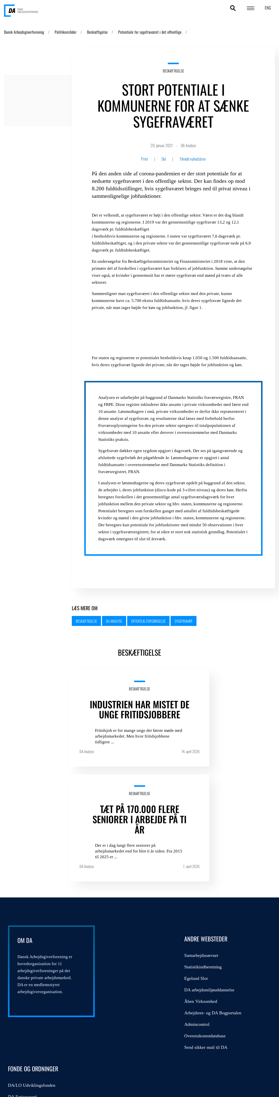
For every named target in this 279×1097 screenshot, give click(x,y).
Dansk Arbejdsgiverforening (24, 32)
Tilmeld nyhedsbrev (193, 159)
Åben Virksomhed (125, 897)
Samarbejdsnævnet (126, 851)
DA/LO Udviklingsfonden (216, 851)
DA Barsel (201, 874)
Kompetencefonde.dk (211, 886)
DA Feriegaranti (206, 863)
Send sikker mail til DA (130, 943)
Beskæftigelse (97, 32)
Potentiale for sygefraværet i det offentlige (150, 32)
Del (164, 159)
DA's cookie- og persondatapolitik (240, 1051)
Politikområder (66, 32)
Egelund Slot (121, 874)
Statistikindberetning (128, 863)
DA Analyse (114, 621)
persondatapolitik (21, 1048)
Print (144, 159)
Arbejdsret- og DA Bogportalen (137, 909)
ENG (268, 7)
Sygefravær (183, 621)
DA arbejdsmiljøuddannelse (134, 886)
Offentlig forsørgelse (148, 621)
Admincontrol (121, 920)
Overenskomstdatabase (130, 932)
